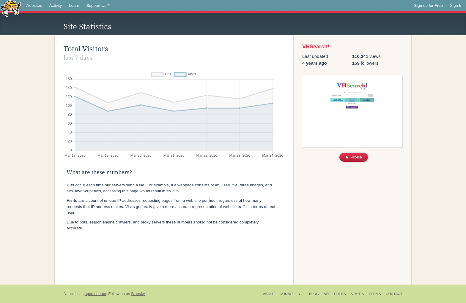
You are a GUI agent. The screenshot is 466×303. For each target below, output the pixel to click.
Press (340, 294)
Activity (55, 5)
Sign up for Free (428, 5)
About (269, 294)
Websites (34, 5)
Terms (375, 294)
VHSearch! (315, 47)
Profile (354, 157)
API (326, 294)
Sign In (456, 5)
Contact (394, 294)
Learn (74, 5)
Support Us (98, 5)
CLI (301, 294)
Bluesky (138, 293)
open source (95, 293)
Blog (314, 294)
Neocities (72, 293)
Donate (287, 294)
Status (357, 294)
